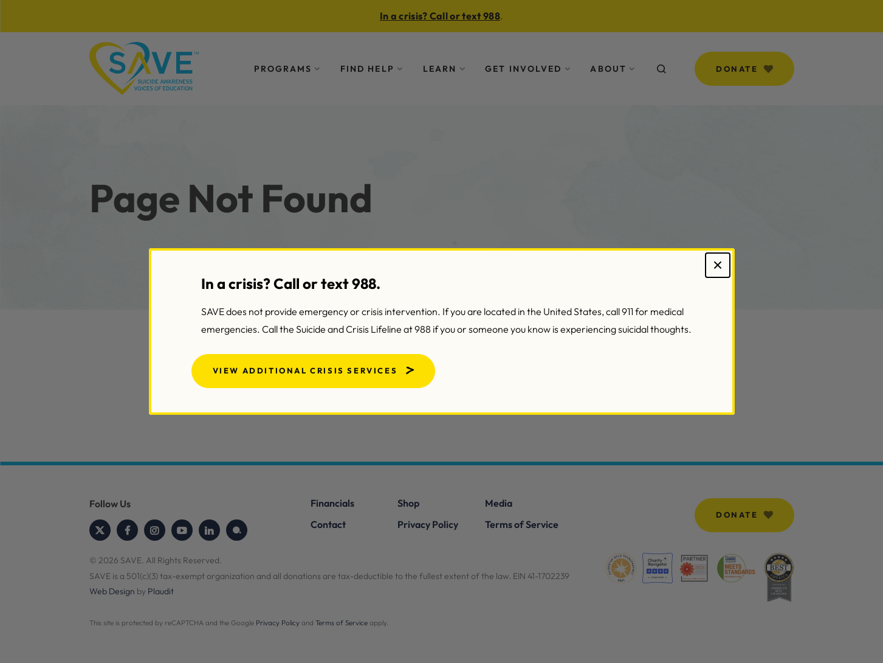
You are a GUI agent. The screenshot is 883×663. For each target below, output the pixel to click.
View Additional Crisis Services (305, 370)
